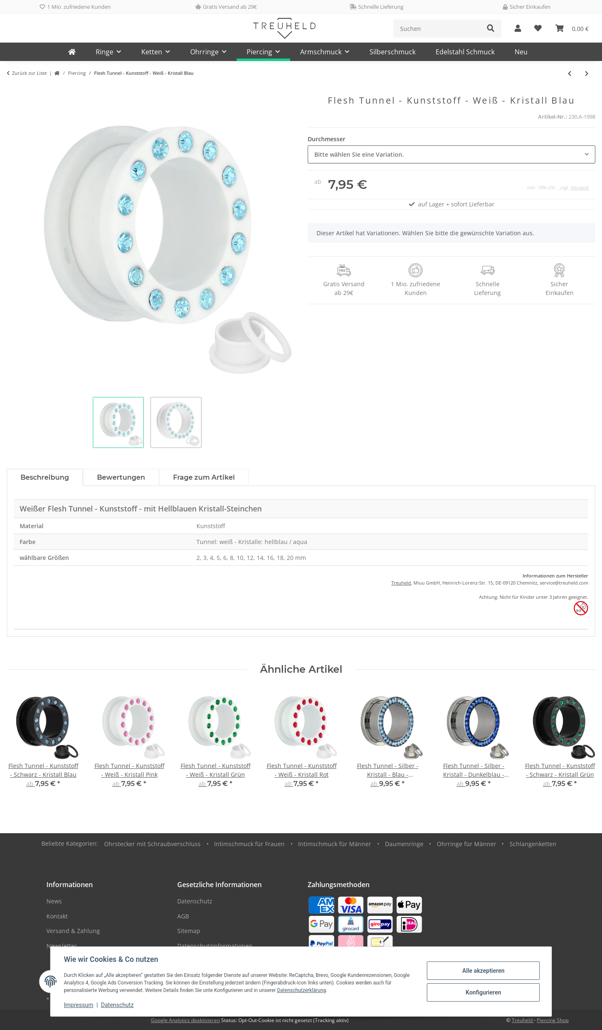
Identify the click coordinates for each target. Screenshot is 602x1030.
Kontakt (57, 916)
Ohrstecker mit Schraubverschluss (152, 844)
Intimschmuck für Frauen (249, 844)
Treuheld (401, 583)
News (54, 901)
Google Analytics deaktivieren (185, 1020)
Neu (521, 51)
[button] (518, 28)
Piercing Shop (553, 1020)
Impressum (78, 1005)
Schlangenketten (533, 844)
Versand (580, 187)
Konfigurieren (483, 992)
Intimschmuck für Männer (334, 844)
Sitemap (188, 931)
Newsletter (61, 946)
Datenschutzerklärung (301, 990)
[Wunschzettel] (538, 28)
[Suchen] (437, 29)
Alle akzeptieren (483, 970)
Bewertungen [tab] (121, 477)
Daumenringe (404, 844)
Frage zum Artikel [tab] (204, 477)
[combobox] (451, 154)
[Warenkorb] (571, 28)
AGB (183, 916)
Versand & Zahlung (73, 931)
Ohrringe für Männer (466, 844)
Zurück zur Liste (29, 73)
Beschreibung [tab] (44, 477)
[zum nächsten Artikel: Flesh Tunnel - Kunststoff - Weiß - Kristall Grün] (586, 73)
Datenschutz (117, 1005)
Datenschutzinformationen (215, 946)
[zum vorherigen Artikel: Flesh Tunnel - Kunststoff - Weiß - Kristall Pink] (569, 73)
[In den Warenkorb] (13, 90)
